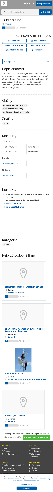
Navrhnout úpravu (14, 45)
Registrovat (43, 3)
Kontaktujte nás (14, 50)
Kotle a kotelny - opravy (34, 379)
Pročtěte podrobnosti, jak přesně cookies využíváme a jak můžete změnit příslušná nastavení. (29, 480)
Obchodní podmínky (10, 454)
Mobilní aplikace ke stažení (12, 465)
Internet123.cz (34, 448)
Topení (8, 24)
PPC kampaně (34, 454)
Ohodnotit (14, 40)
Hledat (45, 12)
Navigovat (38, 50)
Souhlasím (26, 488)
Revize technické (16, 292)
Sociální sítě (33, 457)
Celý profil (9, 61)
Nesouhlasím (26, 484)
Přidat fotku (38, 40)
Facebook (34, 465)
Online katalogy (35, 451)
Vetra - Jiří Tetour (15, 415)
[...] (22, 12)
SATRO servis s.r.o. (15, 373)
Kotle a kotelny (15, 379)
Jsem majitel (38, 45)
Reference (6, 451)
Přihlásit (29, 3)
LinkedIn (33, 471)
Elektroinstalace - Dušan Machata (24, 286)
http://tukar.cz (9, 175)
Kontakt (5, 448)
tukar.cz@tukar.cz (11, 163)
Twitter (33, 468)
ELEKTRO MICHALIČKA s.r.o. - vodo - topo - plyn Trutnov (24, 330)
